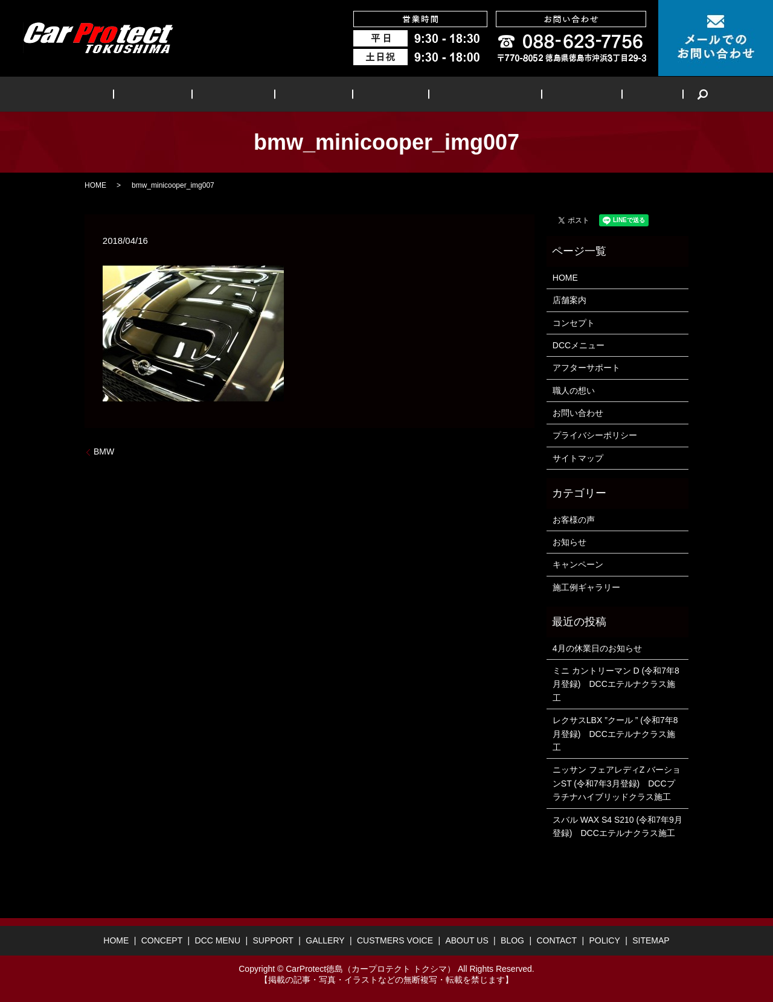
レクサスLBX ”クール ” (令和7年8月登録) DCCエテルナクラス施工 (615, 733)
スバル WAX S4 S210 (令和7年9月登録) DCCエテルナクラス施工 (617, 826)
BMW (104, 451)
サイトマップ (578, 458)
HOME (129, 94)
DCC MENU (251, 94)
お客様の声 (574, 520)
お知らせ (569, 542)
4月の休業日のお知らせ (597, 648)
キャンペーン (578, 564)
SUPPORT (319, 94)
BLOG (606, 94)
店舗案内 (569, 300)
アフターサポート (586, 367)
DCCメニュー (579, 345)
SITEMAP (650, 940)
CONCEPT (184, 94)
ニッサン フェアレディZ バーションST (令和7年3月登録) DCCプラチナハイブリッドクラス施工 (617, 783)
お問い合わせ (578, 413)
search (649, 94)
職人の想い (574, 390)
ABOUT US (549, 94)
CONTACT (556, 940)
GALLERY (382, 94)
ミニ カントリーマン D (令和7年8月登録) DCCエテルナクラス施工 (616, 684)
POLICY (604, 940)
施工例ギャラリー (586, 587)
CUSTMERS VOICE (464, 94)
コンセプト (574, 323)
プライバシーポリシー (595, 435)
